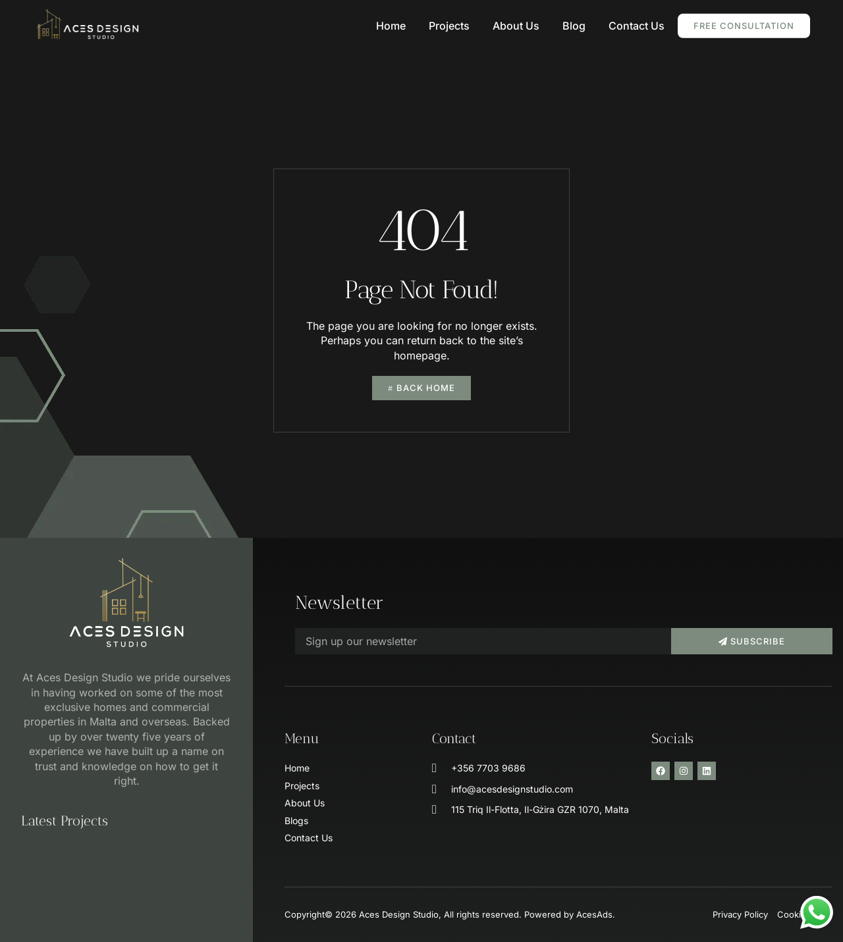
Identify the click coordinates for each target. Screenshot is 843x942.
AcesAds (594, 914)
